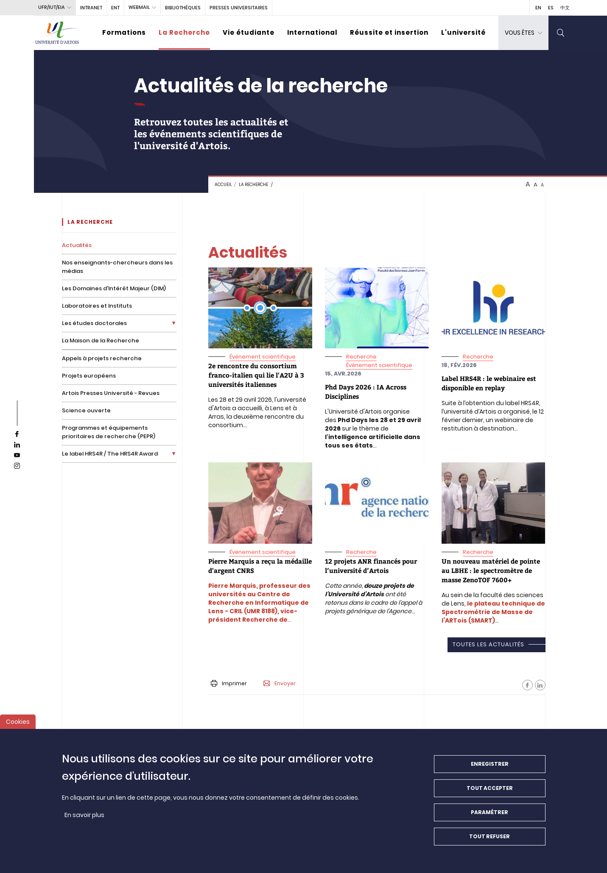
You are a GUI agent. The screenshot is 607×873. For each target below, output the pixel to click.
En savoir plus (84, 821)
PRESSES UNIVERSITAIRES (239, 7)
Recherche (361, 357)
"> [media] (210, 271)
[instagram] (17, 466)
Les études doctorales (94, 323)
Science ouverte (86, 410)
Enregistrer (490, 769)
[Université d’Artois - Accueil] (57, 33)
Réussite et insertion (389, 32)
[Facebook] (527, 685)
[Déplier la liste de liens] (173, 323)
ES (551, 7)
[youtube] (17, 455)
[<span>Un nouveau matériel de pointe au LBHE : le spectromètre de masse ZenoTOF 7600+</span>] (491, 570)
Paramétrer (489, 818)
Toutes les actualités (488, 644)
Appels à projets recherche (102, 358)
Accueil (223, 184)
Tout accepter (490, 794)
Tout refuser (489, 842)
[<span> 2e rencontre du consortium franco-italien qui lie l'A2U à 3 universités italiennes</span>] (256, 375)
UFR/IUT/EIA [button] (51, 7)
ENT (115, 7)
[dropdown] (523, 33)
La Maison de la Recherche (100, 340)
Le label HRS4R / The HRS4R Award (110, 454)
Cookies (18, 727)
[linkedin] (17, 445)
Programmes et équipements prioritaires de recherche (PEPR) (108, 432)
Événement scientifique (262, 357)
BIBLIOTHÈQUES (183, 7)
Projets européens (89, 376)
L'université (463, 32)
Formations (124, 32)
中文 (565, 7)
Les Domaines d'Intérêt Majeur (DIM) (114, 288)
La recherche (253, 184)
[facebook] (17, 434)
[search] (560, 33)
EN (538, 7)
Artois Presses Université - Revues (110, 393)
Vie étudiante (248, 32)
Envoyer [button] (279, 683)
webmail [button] (139, 7)
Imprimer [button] (229, 683)
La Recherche (184, 32)
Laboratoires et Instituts (97, 306)
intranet (91, 7)
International (312, 32)
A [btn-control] (528, 184)
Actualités (77, 245)
